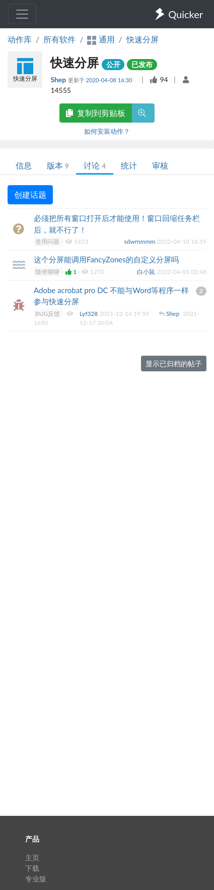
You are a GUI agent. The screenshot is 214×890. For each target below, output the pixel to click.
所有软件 (59, 39)
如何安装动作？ (107, 131)
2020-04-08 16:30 (110, 80)
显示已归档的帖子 (174, 363)
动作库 (20, 39)
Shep (58, 79)
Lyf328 (89, 313)
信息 (24, 165)
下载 (32, 868)
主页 (32, 857)
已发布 (142, 64)
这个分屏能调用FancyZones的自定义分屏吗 (106, 259)
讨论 (94, 165)
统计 (129, 165)
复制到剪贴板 (95, 113)
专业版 (35, 878)
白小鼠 (147, 271)
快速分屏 (142, 39)
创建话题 (30, 194)
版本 (57, 165)
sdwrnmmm (140, 241)
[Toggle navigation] (22, 14)
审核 (160, 165)
